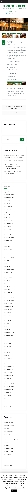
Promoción (8, 454)
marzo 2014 (8, 358)
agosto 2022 (8, 212)
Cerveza (7, 428)
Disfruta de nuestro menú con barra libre (14, 107)
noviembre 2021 (9, 223)
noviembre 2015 (9, 300)
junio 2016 (8, 283)
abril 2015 (8, 320)
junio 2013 (8, 381)
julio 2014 (8, 346)
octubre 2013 (8, 372)
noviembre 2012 (9, 386)
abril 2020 (8, 246)
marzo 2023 (8, 206)
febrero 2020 (8, 249)
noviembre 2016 (9, 269)
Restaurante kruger (14, 6)
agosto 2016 (8, 278)
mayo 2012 (8, 401)
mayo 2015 (8, 318)
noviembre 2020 (9, 237)
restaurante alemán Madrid (16, 42)
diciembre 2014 (9, 332)
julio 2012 (8, 395)
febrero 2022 (8, 220)
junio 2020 (8, 243)
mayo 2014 (8, 352)
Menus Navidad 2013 (10, 451)
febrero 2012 (8, 406)
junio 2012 (8, 398)
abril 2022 (8, 217)
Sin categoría (11, 41)
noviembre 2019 (9, 252)
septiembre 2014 (9, 341)
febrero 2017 (8, 263)
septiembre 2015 (9, 306)
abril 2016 (8, 289)
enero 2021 (8, 235)
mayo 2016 (8, 286)
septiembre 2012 (9, 389)
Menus (7, 445)
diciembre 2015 (9, 298)
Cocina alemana (9, 431)
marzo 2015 (8, 323)
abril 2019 (8, 255)
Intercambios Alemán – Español (13, 437)
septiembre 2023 (9, 197)
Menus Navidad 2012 (10, 448)
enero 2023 (8, 209)
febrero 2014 (8, 361)
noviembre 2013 (9, 369)
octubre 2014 (8, 338)
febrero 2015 (8, 326)
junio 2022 (8, 214)
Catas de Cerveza (9, 422)
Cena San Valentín (10, 425)
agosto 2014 (8, 343)
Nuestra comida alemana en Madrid (14, 176)
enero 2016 (8, 295)
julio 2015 (8, 312)
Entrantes (7, 434)
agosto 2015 (8, 309)
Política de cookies (19, 488)
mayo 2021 (8, 229)
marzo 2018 (8, 260)
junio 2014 (8, 349)
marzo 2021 (8, 232)
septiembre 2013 (9, 375)
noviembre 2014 (9, 335)
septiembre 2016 (9, 275)
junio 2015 (8, 315)
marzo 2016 (8, 292)
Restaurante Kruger (10, 460)
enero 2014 (8, 364)
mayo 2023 (8, 203)
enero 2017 (8, 266)
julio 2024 (8, 192)
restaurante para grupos (11, 462)
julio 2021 (8, 226)
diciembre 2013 (9, 366)
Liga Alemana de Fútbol (11, 440)
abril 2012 (8, 404)
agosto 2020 (8, 240)
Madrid (7, 442)
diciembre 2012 (9, 384)
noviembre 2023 (9, 194)
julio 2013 (8, 378)
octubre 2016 (8, 272)
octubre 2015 (8, 303)
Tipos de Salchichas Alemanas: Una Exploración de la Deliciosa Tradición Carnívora (14, 166)
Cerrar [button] (14, 490)
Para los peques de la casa (13, 113)
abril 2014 (8, 355)
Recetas (7, 457)
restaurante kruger (12, 44)
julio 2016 (8, 280)
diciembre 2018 (9, 257)
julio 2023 (8, 200)
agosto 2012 (8, 392)
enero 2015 (8, 329)
